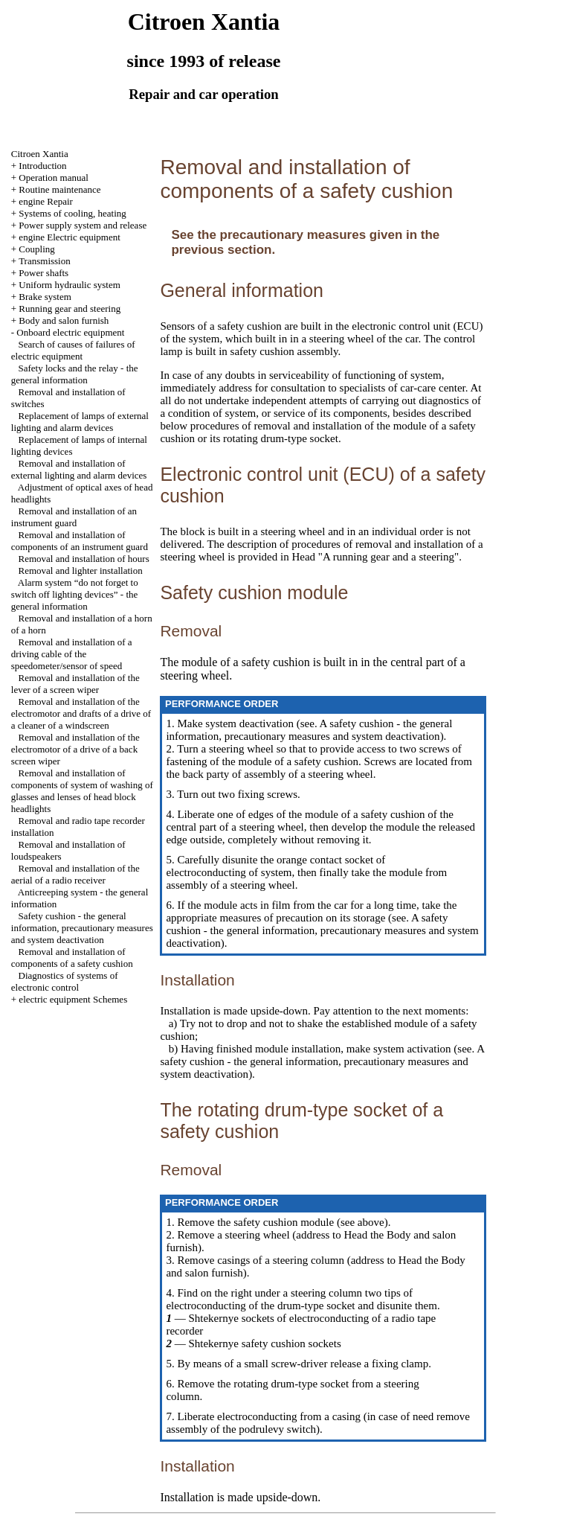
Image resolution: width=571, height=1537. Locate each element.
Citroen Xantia (39, 153)
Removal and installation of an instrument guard (74, 516)
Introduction (42, 165)
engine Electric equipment (69, 237)
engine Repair (46, 201)
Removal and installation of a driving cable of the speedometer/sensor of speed (71, 653)
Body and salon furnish (64, 320)
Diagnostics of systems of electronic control (64, 981)
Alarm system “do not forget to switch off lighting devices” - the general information (74, 594)
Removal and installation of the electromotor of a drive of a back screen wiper (75, 749)
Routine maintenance (59, 189)
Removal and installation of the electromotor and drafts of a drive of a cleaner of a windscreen (81, 713)
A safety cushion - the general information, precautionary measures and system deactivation (309, 730)
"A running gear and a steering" (387, 557)
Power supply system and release (82, 225)
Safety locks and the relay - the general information (74, 374)
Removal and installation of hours (84, 558)
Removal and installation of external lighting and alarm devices (79, 469)
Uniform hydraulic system (69, 284)
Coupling (36, 249)
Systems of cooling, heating (72, 213)
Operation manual (53, 177)
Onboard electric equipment (70, 332)
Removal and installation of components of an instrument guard (79, 540)
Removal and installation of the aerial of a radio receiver (75, 874)
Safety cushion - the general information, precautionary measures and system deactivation (82, 927)
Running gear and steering (69, 308)
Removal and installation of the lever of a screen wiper (75, 683)
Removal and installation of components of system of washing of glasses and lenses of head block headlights (82, 790)
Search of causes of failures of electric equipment (73, 350)
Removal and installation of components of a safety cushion (72, 957)
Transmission (45, 260)
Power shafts (43, 272)
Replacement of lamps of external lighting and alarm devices (80, 421)
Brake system (45, 296)
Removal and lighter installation (81, 570)
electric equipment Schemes (73, 999)
